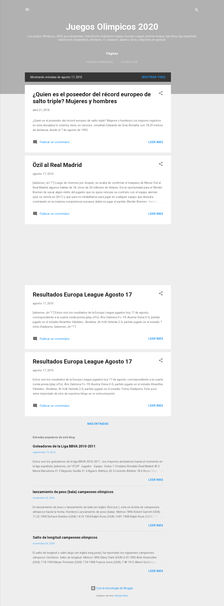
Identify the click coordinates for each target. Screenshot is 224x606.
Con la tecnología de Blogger (112, 588)
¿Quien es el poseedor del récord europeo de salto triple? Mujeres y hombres (92, 98)
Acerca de (129, 62)
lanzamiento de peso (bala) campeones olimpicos (73, 492)
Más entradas (97, 423)
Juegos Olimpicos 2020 (112, 27)
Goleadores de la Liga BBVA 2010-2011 (64, 446)
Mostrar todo (153, 77)
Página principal (100, 62)
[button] (160, 94)
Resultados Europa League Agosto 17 (82, 294)
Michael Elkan (121, 595)
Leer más (155, 142)
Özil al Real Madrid (57, 164)
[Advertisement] (186, 131)
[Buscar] (196, 11)
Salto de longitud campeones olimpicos (65, 537)
